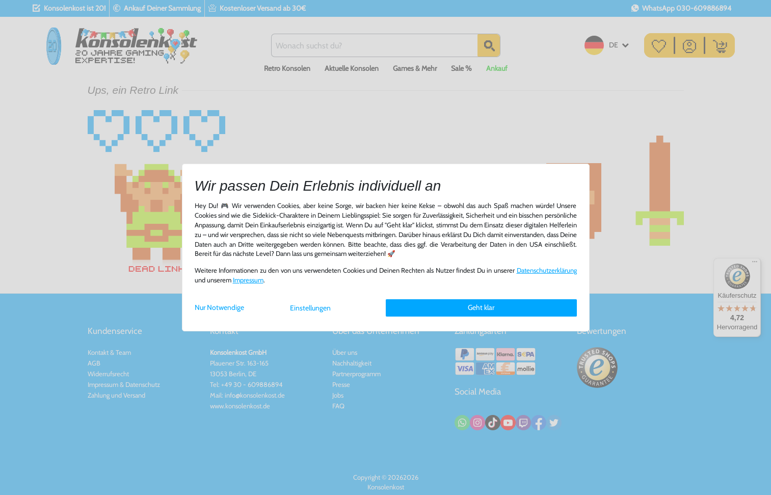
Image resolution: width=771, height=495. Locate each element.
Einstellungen (310, 307)
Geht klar (481, 307)
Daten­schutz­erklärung (547, 270)
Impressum (248, 280)
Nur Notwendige (219, 307)
